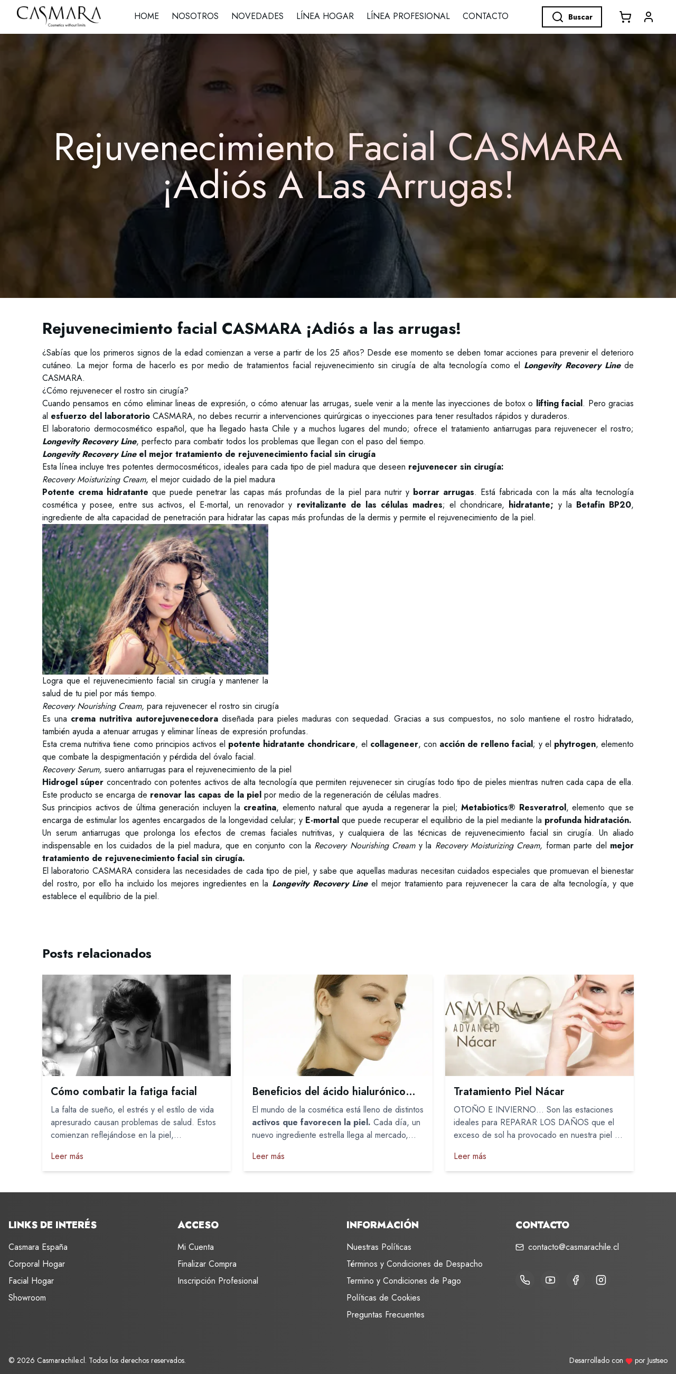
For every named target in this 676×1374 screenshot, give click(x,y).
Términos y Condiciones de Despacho (414, 1264)
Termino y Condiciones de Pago (403, 1281)
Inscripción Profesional (217, 1281)
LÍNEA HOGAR (325, 16)
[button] (648, 16)
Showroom (27, 1298)
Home (146, 16)
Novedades (257, 16)
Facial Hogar (31, 1281)
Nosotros (195, 16)
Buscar (572, 17)
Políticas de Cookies (383, 1298)
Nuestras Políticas (378, 1247)
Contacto (486, 16)
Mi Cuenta (195, 1247)
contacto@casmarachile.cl (573, 1247)
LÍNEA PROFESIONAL (408, 16)
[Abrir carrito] (625, 16)
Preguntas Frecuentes (385, 1314)
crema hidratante (113, 492)
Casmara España (38, 1247)
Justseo (657, 1360)
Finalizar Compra (207, 1264)
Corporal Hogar (36, 1264)
